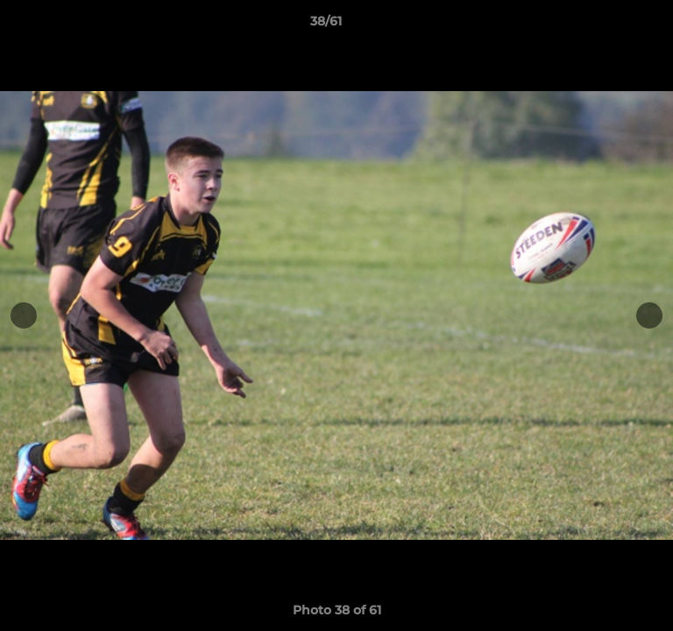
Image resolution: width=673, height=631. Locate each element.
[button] (609, 25)
